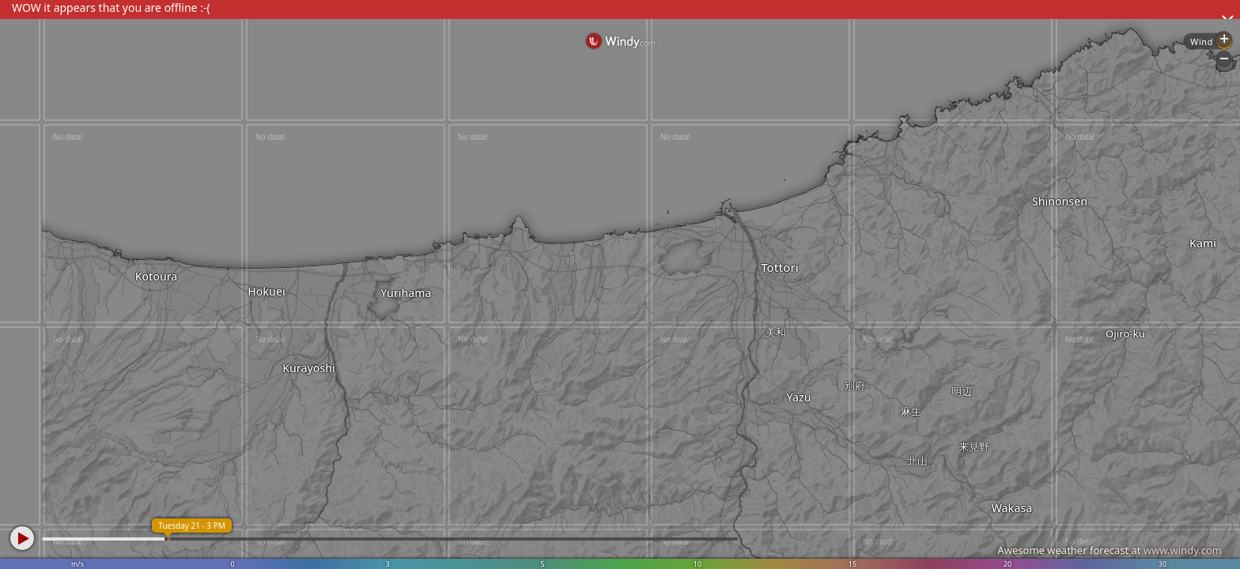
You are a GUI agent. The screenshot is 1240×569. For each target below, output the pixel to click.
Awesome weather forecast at (1109, 550)
